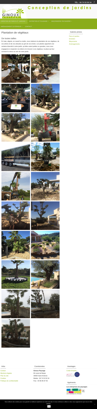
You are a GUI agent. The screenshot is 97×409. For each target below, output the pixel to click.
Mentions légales (6, 373)
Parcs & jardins (74, 36)
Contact (3, 370)
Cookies (3, 378)
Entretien (72, 39)
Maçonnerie (73, 41)
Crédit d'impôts (71, 370)
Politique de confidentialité (9, 381)
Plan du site (4, 376)
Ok (49, 406)
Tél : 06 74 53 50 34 (83, 2)
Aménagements (74, 44)
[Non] (95, 404)
